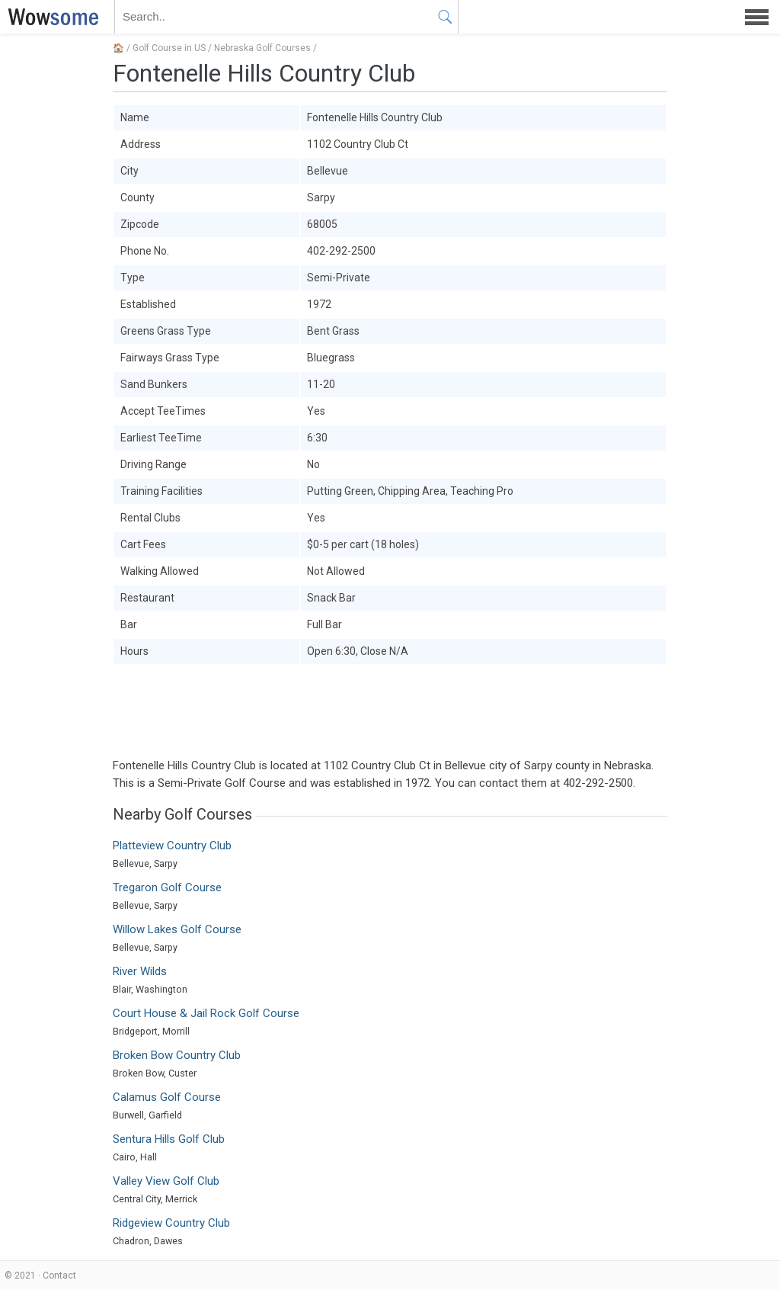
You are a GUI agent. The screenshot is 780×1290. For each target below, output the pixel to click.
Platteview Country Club (172, 845)
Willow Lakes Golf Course (177, 929)
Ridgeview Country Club (171, 1223)
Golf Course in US (169, 48)
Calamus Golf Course (167, 1097)
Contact (59, 1275)
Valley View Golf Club (166, 1181)
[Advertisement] (390, 711)
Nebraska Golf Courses (262, 48)
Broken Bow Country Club (177, 1055)
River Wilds (140, 971)
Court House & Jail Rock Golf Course (206, 1013)
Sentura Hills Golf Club (169, 1139)
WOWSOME (50, 17)
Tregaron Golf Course (167, 887)
